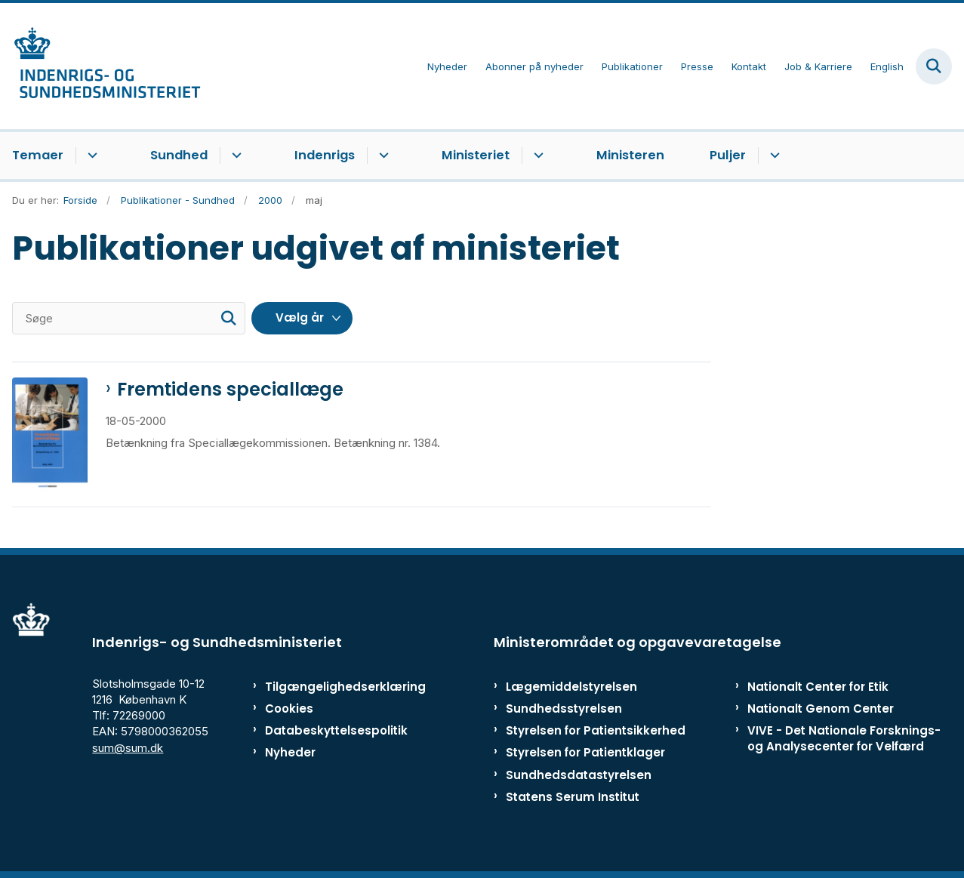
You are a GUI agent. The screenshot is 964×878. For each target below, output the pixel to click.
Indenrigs (324, 155)
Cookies (289, 708)
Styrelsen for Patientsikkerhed (595, 730)
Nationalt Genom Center (820, 708)
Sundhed (179, 155)
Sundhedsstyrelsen (564, 708)
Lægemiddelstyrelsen (571, 687)
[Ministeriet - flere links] (536, 155)
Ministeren (630, 155)
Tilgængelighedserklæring (327, 687)
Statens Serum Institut (572, 797)
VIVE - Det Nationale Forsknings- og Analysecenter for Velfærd (844, 738)
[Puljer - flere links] (772, 155)
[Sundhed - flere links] (234, 155)
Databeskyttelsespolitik (327, 730)
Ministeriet (476, 155)
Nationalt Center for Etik (818, 687)
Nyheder (290, 752)
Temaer (37, 155)
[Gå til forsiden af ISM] (100, 66)
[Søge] (128, 318)
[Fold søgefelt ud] (934, 66)
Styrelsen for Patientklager (585, 752)
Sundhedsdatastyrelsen (578, 775)
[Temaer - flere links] (90, 155)
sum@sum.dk (127, 748)
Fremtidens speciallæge (230, 389)
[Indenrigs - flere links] (381, 155)
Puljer (728, 155)
